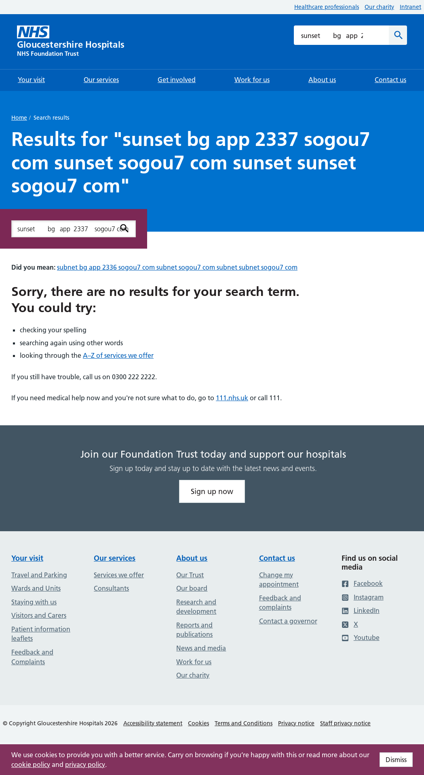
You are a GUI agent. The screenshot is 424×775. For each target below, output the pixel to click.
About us (191, 558)
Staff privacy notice (345, 723)
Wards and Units (36, 588)
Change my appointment (279, 580)
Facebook (362, 583)
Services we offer (119, 575)
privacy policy (85, 764)
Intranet (410, 7)
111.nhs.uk (232, 398)
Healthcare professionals (326, 7)
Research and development (196, 607)
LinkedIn (361, 610)
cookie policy (30, 764)
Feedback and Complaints (32, 657)
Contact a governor (288, 621)
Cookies (198, 723)
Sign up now (212, 491)
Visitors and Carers (38, 615)
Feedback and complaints (280, 603)
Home (19, 117)
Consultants (111, 588)
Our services (114, 558)
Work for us (193, 662)
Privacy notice (296, 723)
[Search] (398, 35)
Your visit (27, 558)
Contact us (277, 558)
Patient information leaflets (40, 634)
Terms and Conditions (243, 723)
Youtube (361, 638)
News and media (201, 648)
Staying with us (34, 602)
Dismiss (396, 760)
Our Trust (190, 575)
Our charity (379, 7)
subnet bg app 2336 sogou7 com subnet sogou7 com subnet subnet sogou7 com (177, 267)
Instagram (363, 597)
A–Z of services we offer (118, 355)
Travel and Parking (39, 575)
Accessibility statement (152, 723)
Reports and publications (194, 630)
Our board (191, 588)
